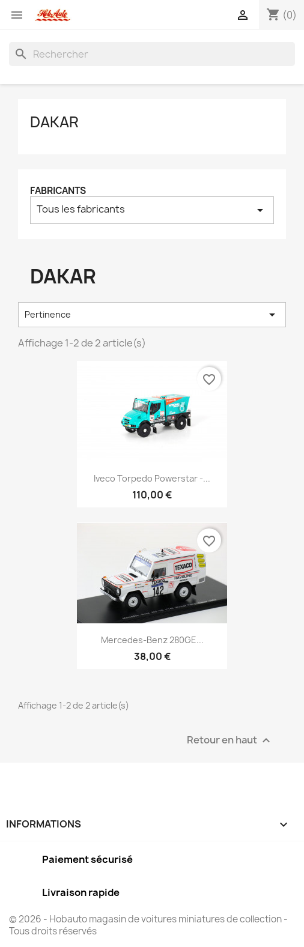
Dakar (54, 122)
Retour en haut (230, 740)
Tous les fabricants (152, 209)
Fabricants (58, 190)
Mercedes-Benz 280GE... (152, 640)
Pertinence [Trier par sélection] (152, 314)
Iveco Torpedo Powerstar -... (152, 478)
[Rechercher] (152, 54)
